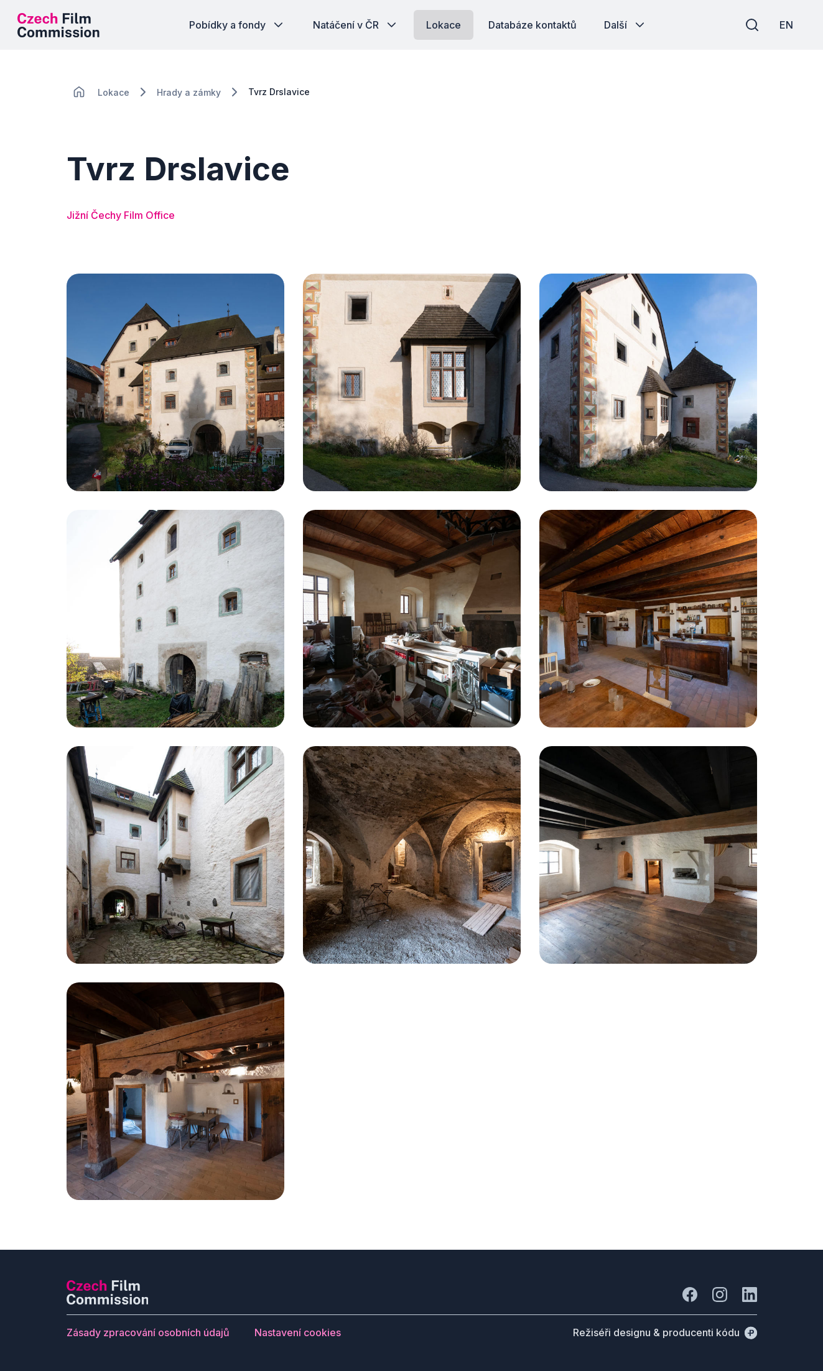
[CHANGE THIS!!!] (79, 92)
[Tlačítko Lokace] (443, 25)
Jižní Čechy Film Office (121, 215)
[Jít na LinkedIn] (750, 1294)
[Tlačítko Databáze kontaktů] (532, 25)
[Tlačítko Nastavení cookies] (297, 1332)
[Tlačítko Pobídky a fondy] (237, 25)
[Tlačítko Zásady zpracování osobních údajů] (148, 1332)
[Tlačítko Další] (625, 25)
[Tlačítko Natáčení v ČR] (355, 25)
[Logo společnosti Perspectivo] (108, 1301)
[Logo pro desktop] (60, 24)
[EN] (785, 25)
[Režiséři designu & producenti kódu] (665, 1332)
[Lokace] (113, 92)
